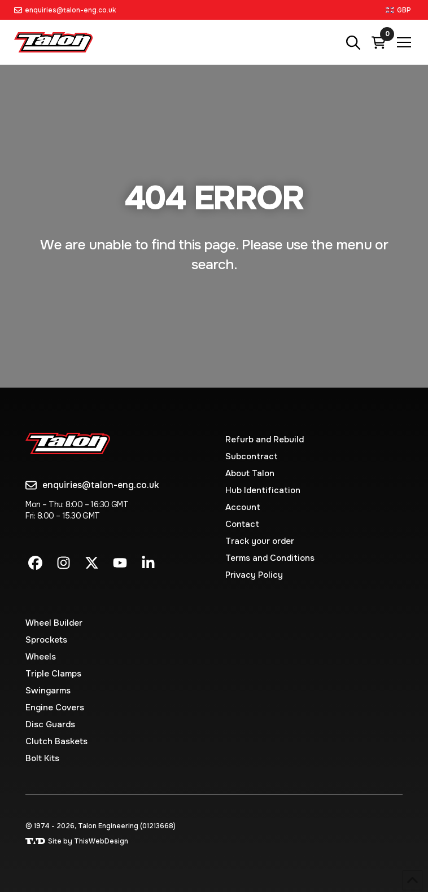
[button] (400, 10)
